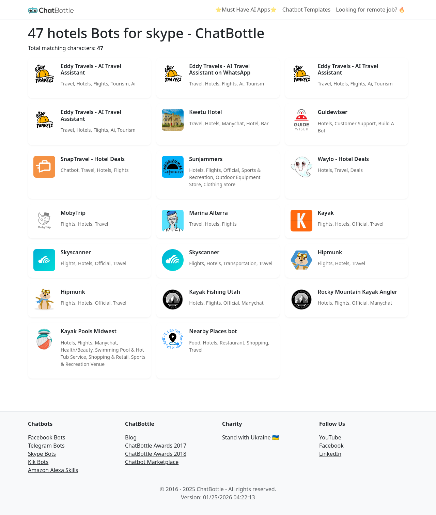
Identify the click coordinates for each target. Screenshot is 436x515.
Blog (131, 437)
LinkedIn (330, 453)
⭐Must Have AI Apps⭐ (246, 9)
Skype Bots (42, 453)
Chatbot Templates (306, 9)
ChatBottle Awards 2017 (155, 445)
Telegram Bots (46, 445)
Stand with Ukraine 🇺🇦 (250, 437)
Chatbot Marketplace (151, 462)
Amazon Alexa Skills (53, 470)
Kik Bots (38, 462)
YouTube (330, 437)
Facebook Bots (46, 437)
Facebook (331, 445)
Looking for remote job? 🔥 (370, 9)
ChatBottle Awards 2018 (155, 453)
